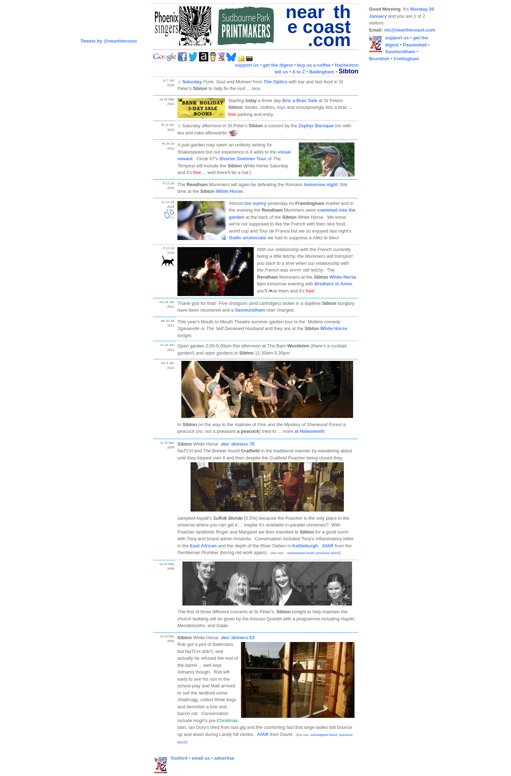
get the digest (278, 65)
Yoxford (178, 758)
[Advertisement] (397, 173)
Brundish (379, 58)
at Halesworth (310, 431)
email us (201, 758)
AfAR (328, 545)
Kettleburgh (305, 545)
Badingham (321, 71)
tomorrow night (320, 184)
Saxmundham (250, 310)
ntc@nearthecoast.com (409, 30)
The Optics (275, 81)
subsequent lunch (300, 553)
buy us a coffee (314, 65)
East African (203, 545)
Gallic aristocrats (248, 237)
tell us (281, 71)
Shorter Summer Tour (242, 158)
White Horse (229, 191)
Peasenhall (415, 45)
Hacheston (346, 65)
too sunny (255, 203)
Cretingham (406, 58)
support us (247, 65)
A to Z (298, 71)
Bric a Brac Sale (300, 100)
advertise (224, 758)
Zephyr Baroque (316, 125)
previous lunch (327, 553)
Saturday (192, 81)
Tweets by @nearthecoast (108, 41)
